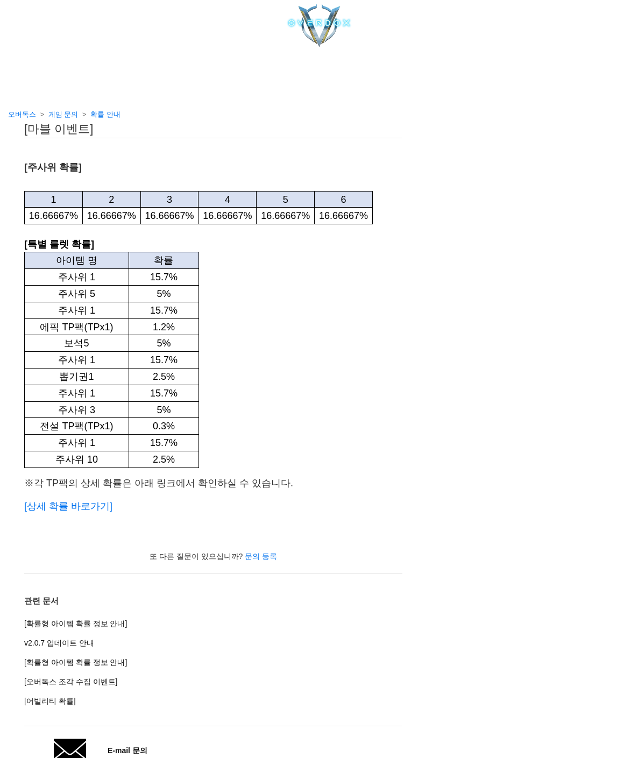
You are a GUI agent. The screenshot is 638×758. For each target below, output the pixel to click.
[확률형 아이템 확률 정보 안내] (75, 623)
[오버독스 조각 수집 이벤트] (70, 681)
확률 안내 (105, 114)
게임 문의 (63, 114)
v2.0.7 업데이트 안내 (59, 643)
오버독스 (22, 114)
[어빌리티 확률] (50, 701)
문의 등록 (261, 556)
